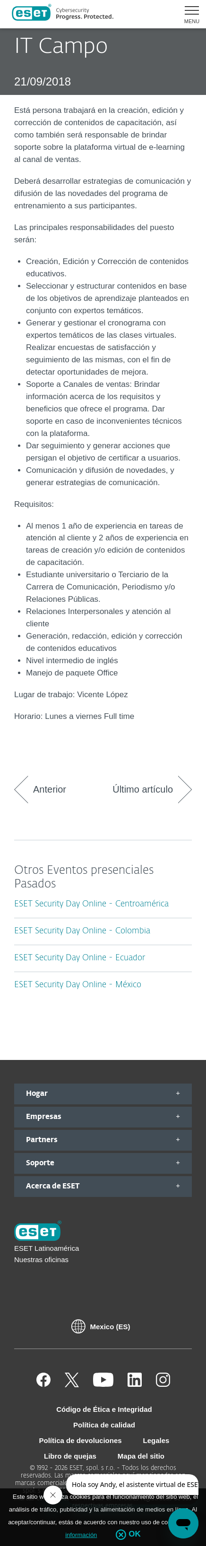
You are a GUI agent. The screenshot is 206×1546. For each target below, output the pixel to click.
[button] (188, 14)
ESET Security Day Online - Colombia (82, 931)
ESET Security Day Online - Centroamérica (91, 904)
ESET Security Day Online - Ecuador (79, 958)
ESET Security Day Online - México (77, 985)
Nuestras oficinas (41, 1260)
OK (135, 1534)
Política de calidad (104, 1425)
